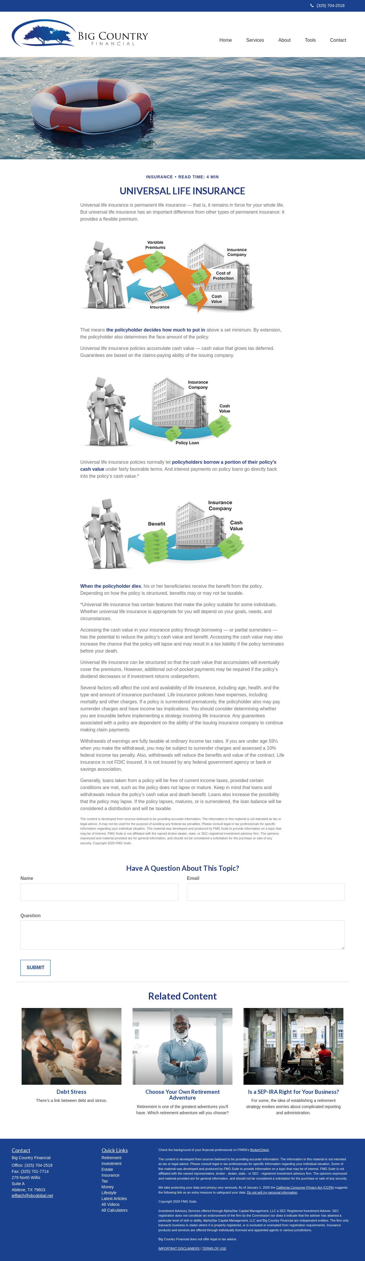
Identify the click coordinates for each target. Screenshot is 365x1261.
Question (30, 915)
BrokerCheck (259, 1150)
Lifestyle (109, 1192)
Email (193, 878)
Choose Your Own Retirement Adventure (182, 1095)
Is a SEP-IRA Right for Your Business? (293, 1092)
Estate (107, 1169)
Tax (105, 1181)
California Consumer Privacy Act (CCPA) (305, 1187)
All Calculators (115, 1210)
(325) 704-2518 (327, 5)
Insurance (110, 1175)
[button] (254, 34)
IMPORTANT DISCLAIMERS (179, 1248)
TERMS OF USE (214, 1248)
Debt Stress (71, 1092)
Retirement (111, 1157)
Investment (111, 1163)
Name (26, 878)
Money (108, 1187)
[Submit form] (35, 968)
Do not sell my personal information (272, 1192)
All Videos (111, 1204)
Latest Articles (114, 1198)
